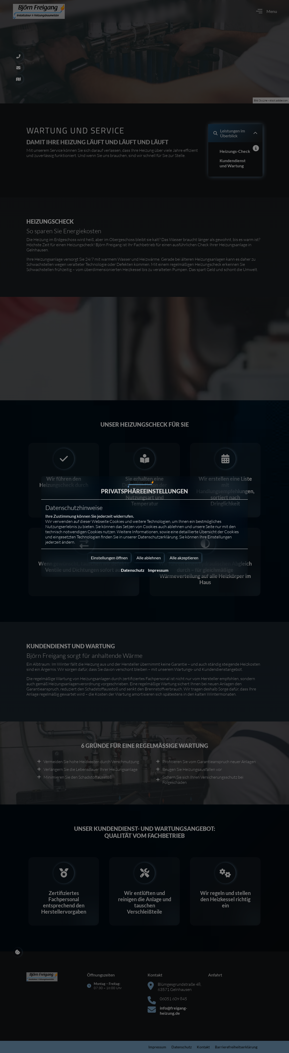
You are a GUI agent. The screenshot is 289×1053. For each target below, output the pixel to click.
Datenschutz (132, 570)
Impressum (158, 570)
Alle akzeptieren (184, 557)
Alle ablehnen (148, 557)
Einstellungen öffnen (109, 557)
